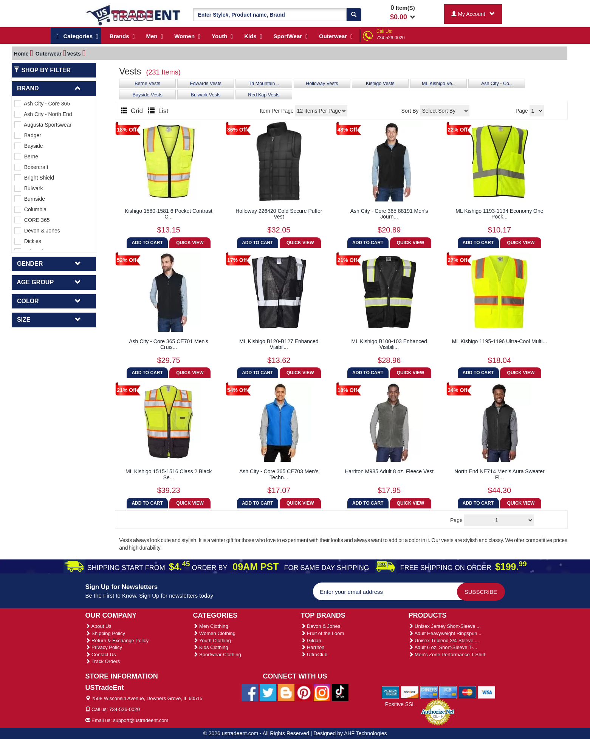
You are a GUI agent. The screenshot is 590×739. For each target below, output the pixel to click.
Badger (27, 135)
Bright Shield (34, 177)
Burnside (29, 198)
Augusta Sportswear (42, 124)
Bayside (28, 146)
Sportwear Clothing (217, 654)
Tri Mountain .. (264, 83)
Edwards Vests (205, 83)
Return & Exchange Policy (117, 640)
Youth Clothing (212, 640)
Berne (26, 156)
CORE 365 (32, 220)
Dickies (27, 241)
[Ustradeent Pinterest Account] (304, 692)
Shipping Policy (105, 633)
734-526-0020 (390, 37)
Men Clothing (210, 626)
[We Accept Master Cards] (467, 692)
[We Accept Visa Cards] (487, 692)
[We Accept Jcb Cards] (448, 692)
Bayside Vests (148, 95)
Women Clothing (214, 633)
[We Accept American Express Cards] (391, 692)
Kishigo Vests (380, 83)
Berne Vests (147, 83)
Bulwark (28, 188)
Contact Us (100, 654)
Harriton (313, 647)
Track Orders (102, 661)
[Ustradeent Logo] (133, 14)
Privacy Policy (103, 647)
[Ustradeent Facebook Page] (250, 692)
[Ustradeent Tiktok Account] (340, 692)
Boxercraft (31, 167)
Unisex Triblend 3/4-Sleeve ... (444, 640)
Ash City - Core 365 (42, 103)
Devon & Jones (37, 230)
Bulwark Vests (206, 95)
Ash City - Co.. (496, 83)
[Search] (353, 14)
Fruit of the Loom (322, 633)
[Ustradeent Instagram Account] (322, 692)
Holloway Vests (322, 83)
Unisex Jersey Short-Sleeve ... (445, 626)
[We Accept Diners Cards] (429, 692)
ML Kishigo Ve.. (438, 83)
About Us (98, 626)
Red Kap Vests (263, 95)
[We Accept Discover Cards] (410, 692)
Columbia (30, 209)
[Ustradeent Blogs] (286, 692)
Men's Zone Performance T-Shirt (447, 654)
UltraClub (314, 654)
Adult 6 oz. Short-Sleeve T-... (443, 647)
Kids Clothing (210, 647)
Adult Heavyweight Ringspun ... (446, 633)
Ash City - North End (43, 114)
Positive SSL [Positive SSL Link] (400, 704)
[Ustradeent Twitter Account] (268, 692)
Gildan (311, 640)
